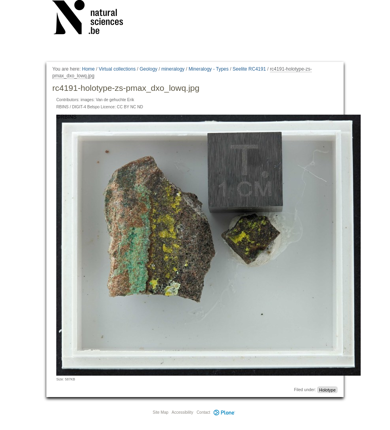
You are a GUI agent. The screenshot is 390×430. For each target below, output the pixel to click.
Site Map (160, 412)
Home (88, 69)
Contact (203, 412)
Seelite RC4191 (249, 69)
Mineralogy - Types (209, 69)
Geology (148, 69)
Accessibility (182, 412)
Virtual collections (117, 69)
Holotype (327, 389)
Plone (224, 412)
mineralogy (173, 69)
